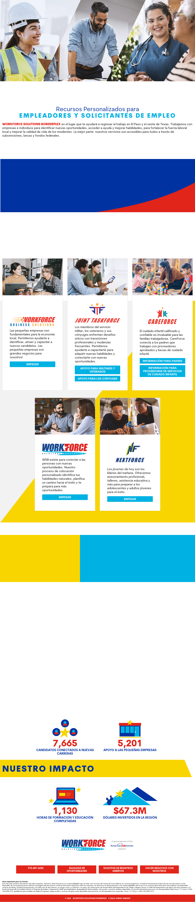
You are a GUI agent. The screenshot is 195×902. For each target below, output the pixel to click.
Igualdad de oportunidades (77, 869)
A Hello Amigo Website (119, 898)
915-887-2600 (35, 868)
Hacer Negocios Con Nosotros (159, 869)
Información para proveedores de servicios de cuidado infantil (162, 371)
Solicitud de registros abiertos (118, 869)
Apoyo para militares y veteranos (97, 370)
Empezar (32, 364)
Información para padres (162, 361)
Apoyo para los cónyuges (97, 379)
